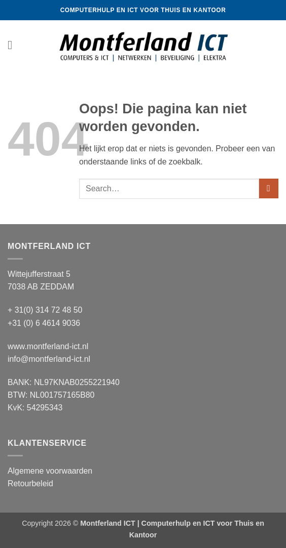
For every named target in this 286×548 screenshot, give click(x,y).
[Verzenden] (268, 188)
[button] (14, 45)
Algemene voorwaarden (50, 471)
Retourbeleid (30, 483)
